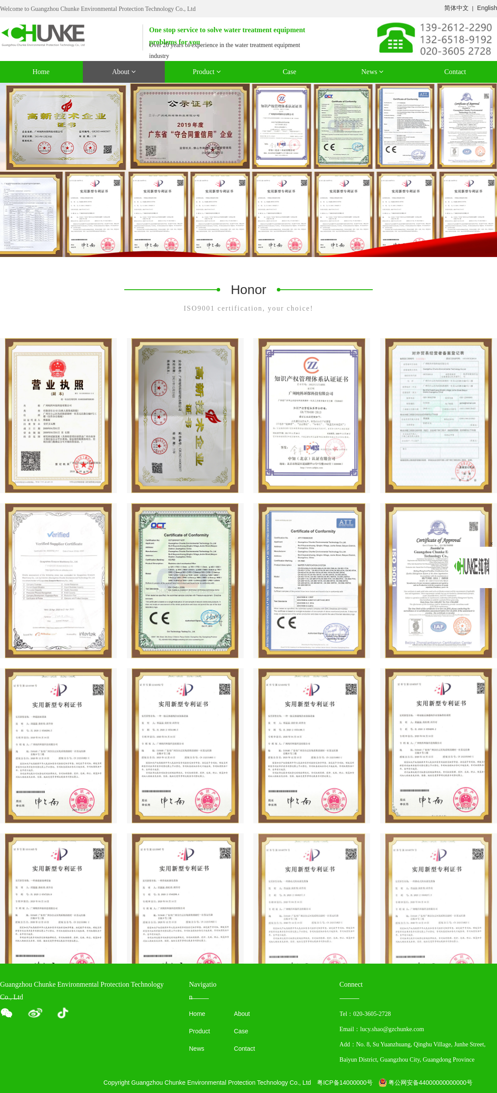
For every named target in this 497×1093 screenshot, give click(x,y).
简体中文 (456, 7)
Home (40, 71)
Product (207, 71)
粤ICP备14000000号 (345, 1082)
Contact (455, 71)
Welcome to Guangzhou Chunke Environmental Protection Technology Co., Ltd (98, 9)
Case (289, 71)
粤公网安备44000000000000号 (426, 1082)
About (124, 71)
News (372, 71)
